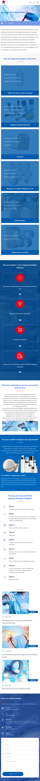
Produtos (11, 23)
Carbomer (3, 478)
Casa (5, 23)
